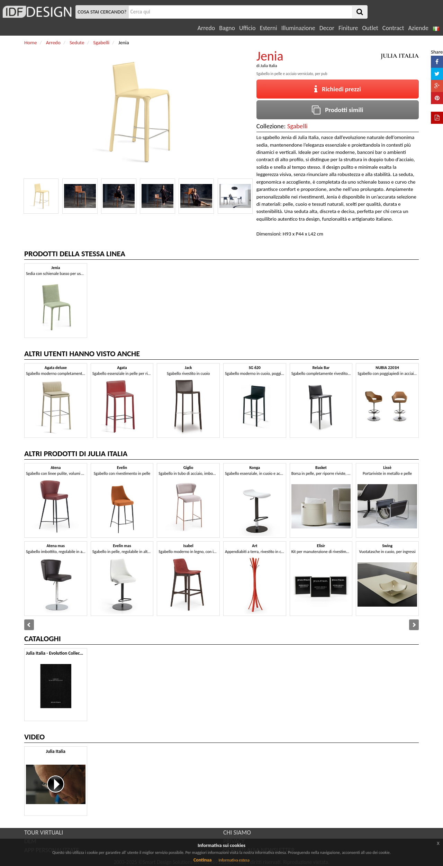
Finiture (348, 28)
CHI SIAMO (237, 832)
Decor (326, 28)
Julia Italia (269, 65)
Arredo (206, 28)
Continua (202, 860)
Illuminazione (298, 28)
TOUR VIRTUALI (43, 832)
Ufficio (247, 28)
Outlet (370, 28)
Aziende (418, 28)
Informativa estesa (234, 860)
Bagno (227, 28)
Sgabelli (297, 126)
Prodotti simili (337, 110)
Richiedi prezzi (337, 89)
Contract (393, 28)
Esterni (268, 28)
